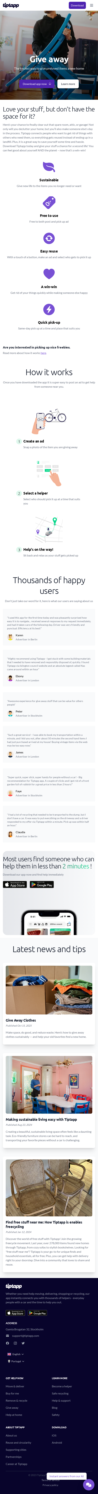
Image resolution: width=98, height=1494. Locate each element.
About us (11, 1435)
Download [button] (77, 5)
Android (57, 1442)
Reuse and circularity (18, 1442)
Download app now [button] (37, 83)
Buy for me (12, 1393)
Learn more (68, 83)
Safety (56, 1414)
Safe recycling (60, 1393)
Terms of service (51, 1480)
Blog (54, 1407)
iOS (54, 1435)
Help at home (14, 1414)
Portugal (16, 1361)
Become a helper (62, 1386)
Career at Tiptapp (16, 1464)
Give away (12, 1407)
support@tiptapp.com (25, 1335)
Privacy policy (50, 1485)
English (15, 1354)
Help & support (61, 1400)
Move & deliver (15, 1386)
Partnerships (14, 1456)
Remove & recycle (16, 1400)
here (43, 353)
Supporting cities (16, 1449)
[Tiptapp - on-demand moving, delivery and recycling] (12, 5)
